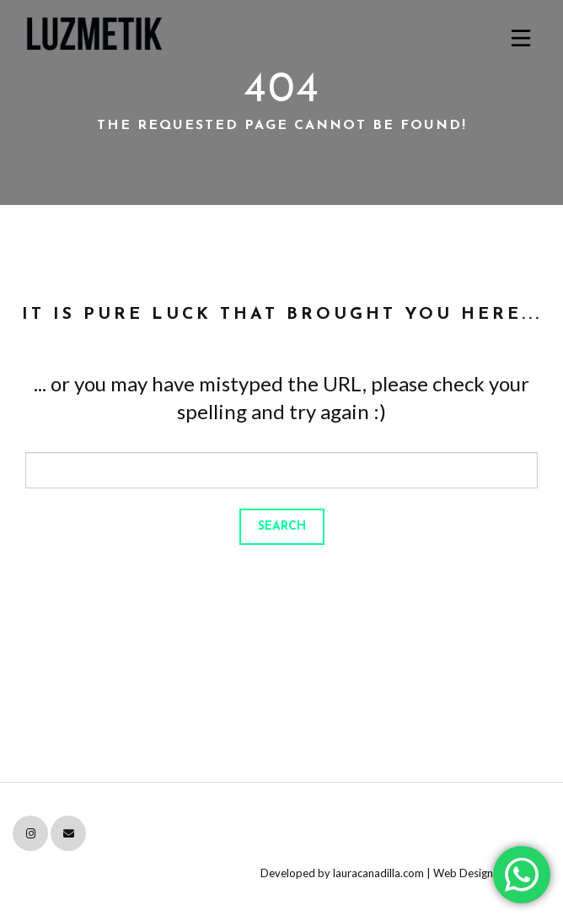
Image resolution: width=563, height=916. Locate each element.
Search (282, 526)
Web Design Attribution (491, 873)
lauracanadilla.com (378, 873)
